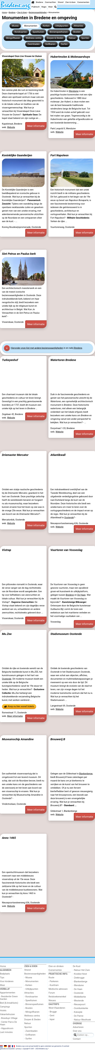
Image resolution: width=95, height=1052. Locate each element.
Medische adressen (58, 989)
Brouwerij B (57, 739)
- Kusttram (54, 985)
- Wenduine (78, 985)
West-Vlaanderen (57, 1008)
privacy (18, 1049)
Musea (15, 26)
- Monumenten (31, 981)
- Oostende (78, 993)
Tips (2, 977)
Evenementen (83, 2)
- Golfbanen (30, 1035)
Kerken (46, 26)
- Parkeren (53, 981)
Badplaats (5, 973)
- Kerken (28, 985)
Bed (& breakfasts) (9, 1003)
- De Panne (78, 1016)
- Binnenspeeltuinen (33, 1004)
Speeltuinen (38, 32)
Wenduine (74, 91)
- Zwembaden (31, 1031)
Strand (60, 2)
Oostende (69, 517)
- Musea (28, 977)
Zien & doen (70, 2)
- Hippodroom (6, 1028)
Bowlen (76, 32)
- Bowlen (28, 1008)
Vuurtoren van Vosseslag (66, 550)
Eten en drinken (56, 966)
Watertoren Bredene (63, 360)
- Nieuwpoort (79, 1004)
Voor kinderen (7, 981)
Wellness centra (33, 38)
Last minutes (6, 1032)
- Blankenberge (80, 981)
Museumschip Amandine (18, 739)
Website (11, 127)
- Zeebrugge (78, 977)
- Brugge (53, 1011)
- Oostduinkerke (80, 1008)
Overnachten (50, 2)
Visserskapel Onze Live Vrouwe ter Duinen (22, 56)
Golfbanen (50, 44)
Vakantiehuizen (7, 1014)
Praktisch (35, 7)
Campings (5, 1006)
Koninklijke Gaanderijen (17, 155)
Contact (76, 1039)
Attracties (78, 26)
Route (51, 977)
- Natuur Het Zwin (81, 970)
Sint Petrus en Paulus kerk (19, 253)
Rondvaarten (21, 32)
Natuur (72, 38)
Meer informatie (36, 126)
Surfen (64, 44)
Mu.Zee (7, 634)
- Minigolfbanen (31, 1012)
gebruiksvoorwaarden (7, 1049)
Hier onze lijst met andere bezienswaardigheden (37, 348)
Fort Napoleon (59, 155)
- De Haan (77, 989)
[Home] (33, 2)
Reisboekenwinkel (57, 996)
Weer (50, 7)
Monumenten (30, 26)
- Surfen (28, 1038)
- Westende (78, 1000)
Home (3, 966)
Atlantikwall (58, 455)
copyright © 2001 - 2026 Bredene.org (34, 1049)
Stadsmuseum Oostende (66, 634)
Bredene (39, 2)
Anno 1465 (9, 838)
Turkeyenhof (10, 360)
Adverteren (78, 1027)
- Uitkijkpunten (31, 989)
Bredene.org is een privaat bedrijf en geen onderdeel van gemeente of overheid (42, 1046)
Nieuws (52, 1000)
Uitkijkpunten (61, 26)
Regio (44, 7)
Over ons (77, 1031)
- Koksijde (77, 1012)
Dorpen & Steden (55, 38)
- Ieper (52, 1019)
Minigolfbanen (13, 38)
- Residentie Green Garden (9, 997)
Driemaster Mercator (15, 455)
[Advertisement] (47, 144)
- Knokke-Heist (80, 974)
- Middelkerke (79, 997)
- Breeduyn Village (8, 1018)
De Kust (76, 966)
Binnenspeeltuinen (59, 32)
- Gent (51, 1015)
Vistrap (6, 550)
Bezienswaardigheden (35, 973)
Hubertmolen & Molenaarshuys (70, 56)
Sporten (85, 38)
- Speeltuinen (30, 1000)
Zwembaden (33, 44)
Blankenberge (86, 773)
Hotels (3, 1010)
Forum (52, 993)
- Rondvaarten (31, 996)
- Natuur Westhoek (82, 1019)
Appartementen (7, 992)
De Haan (81, 595)
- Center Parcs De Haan (8, 1023)
